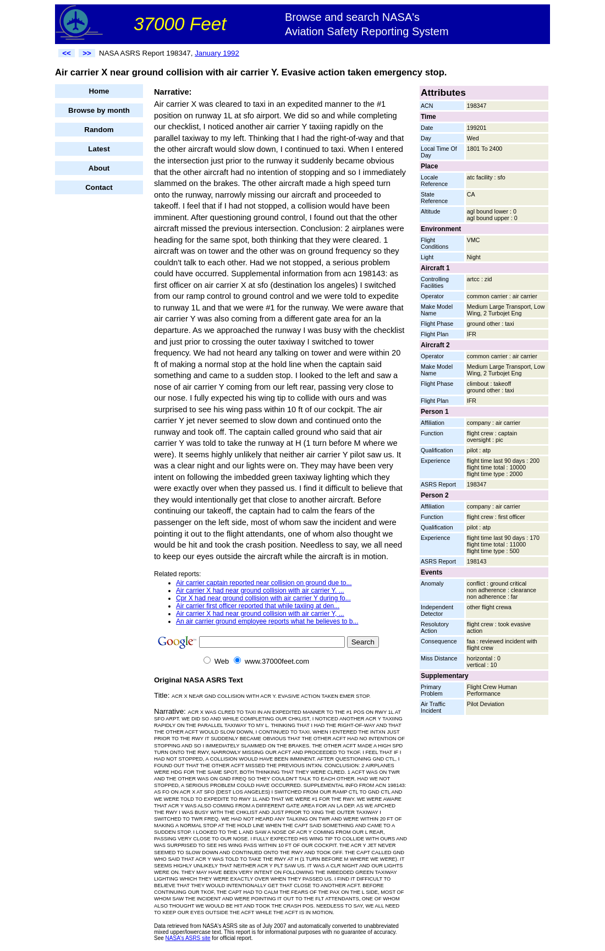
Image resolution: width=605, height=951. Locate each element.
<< (66, 53)
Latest (98, 149)
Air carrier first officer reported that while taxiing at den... (257, 606)
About (99, 168)
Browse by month (99, 110)
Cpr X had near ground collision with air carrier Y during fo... (263, 598)
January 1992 (217, 53)
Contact (99, 187)
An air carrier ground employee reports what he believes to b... (267, 621)
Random (98, 129)
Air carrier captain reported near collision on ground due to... (264, 583)
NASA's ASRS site (188, 938)
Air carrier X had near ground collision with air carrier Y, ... (260, 613)
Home (99, 91)
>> (86, 53)
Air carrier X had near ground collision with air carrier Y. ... (260, 590)
